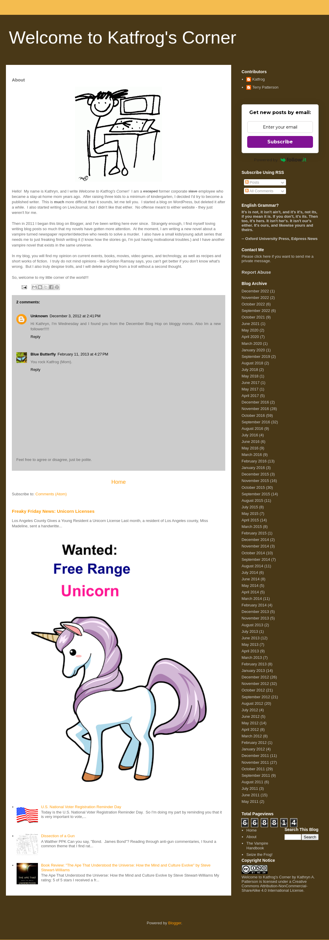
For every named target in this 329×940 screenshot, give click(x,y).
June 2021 (251, 323)
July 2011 (250, 788)
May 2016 (250, 448)
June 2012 (251, 716)
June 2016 (251, 441)
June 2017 (251, 382)
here (267, 256)
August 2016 (252, 428)
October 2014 (253, 553)
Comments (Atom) (51, 494)
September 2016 (256, 422)
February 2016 (254, 461)
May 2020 (250, 330)
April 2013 (250, 651)
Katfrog (258, 79)
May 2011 (250, 801)
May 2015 (250, 513)
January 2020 (253, 350)
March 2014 (252, 598)
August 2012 (252, 703)
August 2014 (252, 566)
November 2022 (255, 297)
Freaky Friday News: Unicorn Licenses (53, 511)
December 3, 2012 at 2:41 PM (75, 316)
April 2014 (250, 592)
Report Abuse (256, 272)
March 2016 (252, 454)
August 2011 (252, 782)
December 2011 (255, 755)
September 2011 (256, 775)
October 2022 (253, 304)
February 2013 (254, 664)
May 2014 (250, 585)
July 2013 (250, 631)
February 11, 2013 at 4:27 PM (83, 354)
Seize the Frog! (259, 854)
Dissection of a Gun (57, 836)
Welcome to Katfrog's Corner (122, 37)
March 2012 (252, 736)
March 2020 (252, 343)
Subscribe (280, 142)
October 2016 (253, 415)
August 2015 (252, 500)
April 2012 (250, 729)
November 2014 (255, 546)
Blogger (174, 923)
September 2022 (256, 310)
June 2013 (251, 638)
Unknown (39, 316)
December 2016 (255, 402)
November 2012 (255, 683)
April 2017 (250, 395)
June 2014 (251, 579)
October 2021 (253, 317)
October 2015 (253, 487)
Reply (35, 336)
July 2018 (250, 369)
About (251, 837)
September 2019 (256, 356)
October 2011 (253, 769)
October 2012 (253, 690)
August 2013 (252, 625)
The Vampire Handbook (257, 845)
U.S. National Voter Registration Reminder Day (81, 807)
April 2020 (250, 336)
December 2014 (255, 539)
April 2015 (250, 520)
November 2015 (255, 480)
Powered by (280, 159)
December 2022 (255, 291)
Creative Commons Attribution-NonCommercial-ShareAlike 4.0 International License (275, 886)
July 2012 (250, 710)
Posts (252, 182)
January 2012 (253, 749)
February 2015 (254, 533)
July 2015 (250, 507)
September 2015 (256, 494)
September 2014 (256, 559)
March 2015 (252, 526)
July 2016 (250, 435)
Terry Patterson (265, 87)
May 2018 (250, 376)
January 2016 (253, 467)
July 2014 (250, 572)
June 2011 (251, 795)
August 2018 (252, 363)
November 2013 (255, 618)
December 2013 (255, 611)
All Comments (259, 191)
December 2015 (255, 474)
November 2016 (255, 408)
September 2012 (256, 697)
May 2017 (250, 389)
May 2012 (250, 723)
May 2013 (250, 644)
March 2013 (252, 657)
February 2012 (254, 742)
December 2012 (255, 677)
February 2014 (254, 605)
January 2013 (253, 670)
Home (118, 482)
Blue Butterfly (43, 354)
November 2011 (255, 762)
